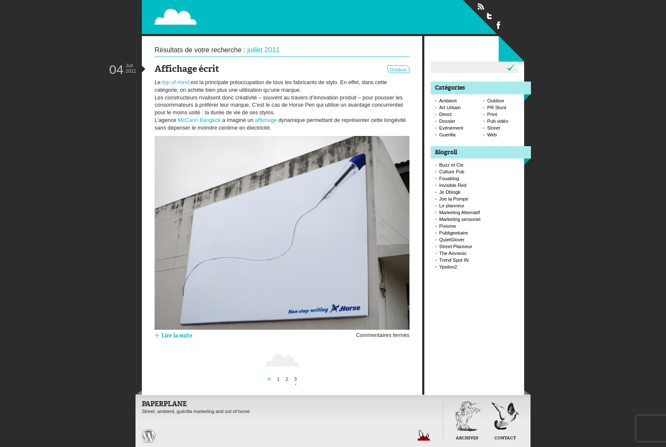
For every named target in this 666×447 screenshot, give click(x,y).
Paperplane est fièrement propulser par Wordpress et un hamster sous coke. (148, 436)
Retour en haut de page (424, 435)
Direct (445, 114)
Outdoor (398, 69)
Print (492, 114)
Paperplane (227, 12)
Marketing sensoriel (459, 219)
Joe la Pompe (453, 198)
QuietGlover (452, 239)
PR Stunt (496, 107)
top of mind (175, 82)
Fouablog (449, 178)
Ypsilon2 (448, 266)
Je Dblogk (449, 192)
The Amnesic (453, 253)
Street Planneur (455, 246)
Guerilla (447, 134)
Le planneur (451, 205)
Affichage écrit (187, 69)
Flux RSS (481, 7)
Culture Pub (451, 171)
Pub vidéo (497, 121)
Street (493, 127)
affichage (266, 120)
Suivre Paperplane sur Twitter (489, 15)
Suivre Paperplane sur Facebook (498, 24)
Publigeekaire (453, 232)
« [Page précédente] (269, 378)
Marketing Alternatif (459, 212)
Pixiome (447, 226)
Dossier (447, 121)
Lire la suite (176, 336)
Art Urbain (449, 107)
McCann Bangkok (199, 120)
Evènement (451, 127)
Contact (505, 438)
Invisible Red (452, 185)
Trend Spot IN (453, 260)
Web (492, 134)
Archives (467, 438)
